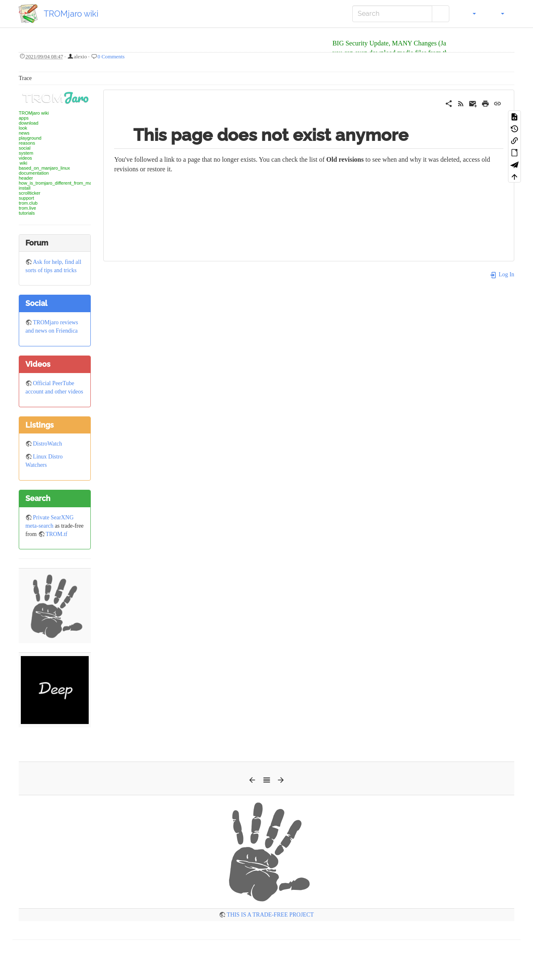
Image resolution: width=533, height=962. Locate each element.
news (24, 132)
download (28, 122)
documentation (34, 172)
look (23, 127)
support (26, 197)
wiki (23, 162)
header (26, 177)
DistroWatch (47, 444)
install (24, 187)
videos (25, 157)
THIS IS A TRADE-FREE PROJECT (270, 915)
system (26, 152)
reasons (27, 142)
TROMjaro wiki (34, 112)
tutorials (27, 212)
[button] (469, 13)
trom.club (28, 202)
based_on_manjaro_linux (44, 167)
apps (24, 117)
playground (30, 137)
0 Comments (111, 57)
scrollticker (29, 192)
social (24, 147)
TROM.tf (56, 534)
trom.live (27, 207)
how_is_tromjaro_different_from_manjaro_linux (66, 182)
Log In (502, 274)
